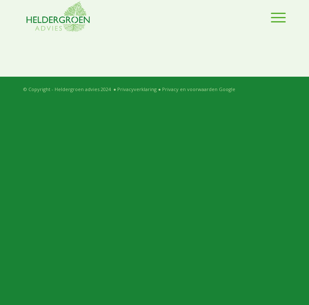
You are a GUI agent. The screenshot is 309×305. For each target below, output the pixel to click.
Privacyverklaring (137, 89)
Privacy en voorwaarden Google (198, 89)
